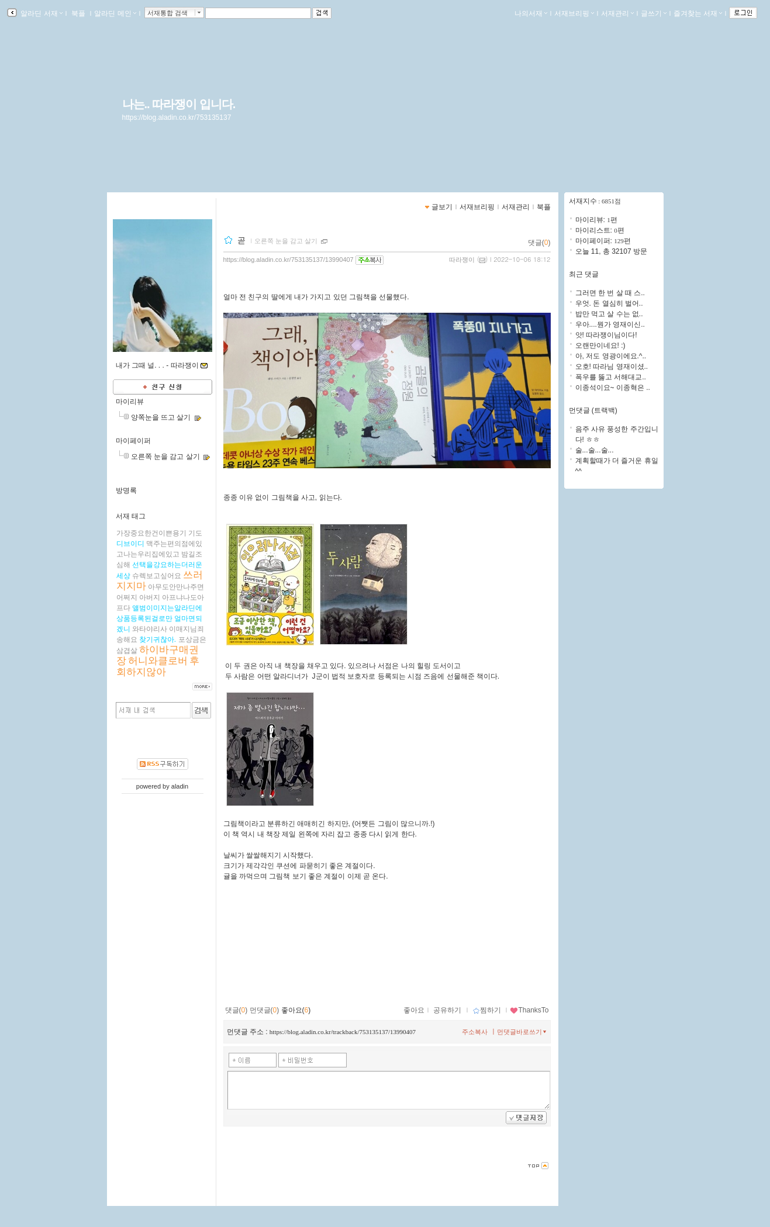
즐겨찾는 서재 (698, 13)
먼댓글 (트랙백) (593, 410)
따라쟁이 (462, 259)
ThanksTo (529, 1010)
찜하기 (486, 1010)
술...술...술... (594, 450)
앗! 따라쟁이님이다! (606, 335)
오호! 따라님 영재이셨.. (611, 366)
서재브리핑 (574, 13)
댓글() (539, 243)
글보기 (442, 207)
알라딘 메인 (115, 13)
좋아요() (296, 1010)
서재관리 (617, 13)
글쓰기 (654, 13)
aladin (179, 786)
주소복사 (475, 1031)
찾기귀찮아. (157, 639)
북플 (79, 13)
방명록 (126, 490)
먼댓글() (264, 1010)
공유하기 (447, 1010)
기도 (195, 533)
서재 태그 (131, 516)
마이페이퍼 (133, 441)
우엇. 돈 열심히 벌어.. (609, 303)
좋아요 (413, 1010)
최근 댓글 (584, 274)
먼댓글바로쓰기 (522, 1031)
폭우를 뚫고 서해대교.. (610, 377)
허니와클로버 (158, 660)
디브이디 (130, 544)
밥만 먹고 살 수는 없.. (609, 314)
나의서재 (531, 13)
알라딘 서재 (41, 13)
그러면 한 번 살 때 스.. (610, 293)
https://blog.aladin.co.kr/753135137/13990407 (288, 259)
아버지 (149, 597)
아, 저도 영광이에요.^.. (611, 356)
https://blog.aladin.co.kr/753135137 (177, 117)
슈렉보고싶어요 (156, 576)
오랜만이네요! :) (600, 345)
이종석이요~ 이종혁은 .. (612, 387)
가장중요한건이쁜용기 (151, 533)
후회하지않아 (158, 666)
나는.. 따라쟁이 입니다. (179, 104)
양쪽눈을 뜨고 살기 (161, 417)
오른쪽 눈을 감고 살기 (165, 456)
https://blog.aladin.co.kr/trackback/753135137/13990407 (343, 1031)
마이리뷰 (130, 402)
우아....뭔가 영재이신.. (610, 324)
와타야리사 (149, 629)
